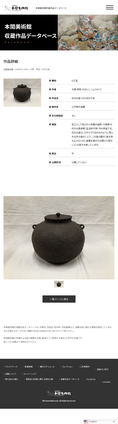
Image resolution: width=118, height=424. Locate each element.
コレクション (67, 366)
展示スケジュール (47, 366)
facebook (91, 379)
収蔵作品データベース (70, 379)
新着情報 (29, 366)
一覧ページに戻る (59, 299)
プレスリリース (11, 366)
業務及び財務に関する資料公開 (39, 379)
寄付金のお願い (12, 379)
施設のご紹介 (103, 369)
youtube (106, 381)
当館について (10, 373)
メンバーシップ (30, 373)
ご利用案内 (85, 366)
